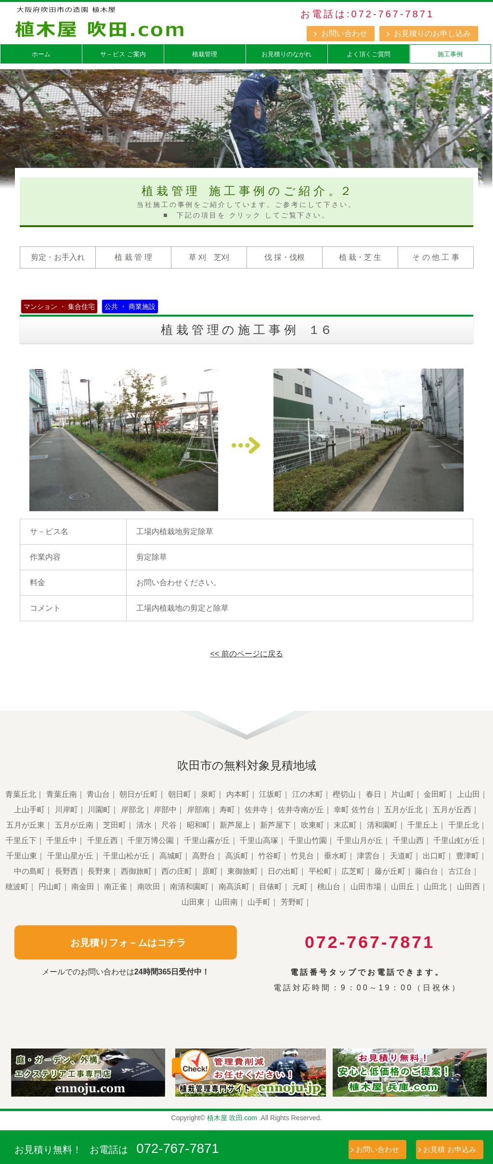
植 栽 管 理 (133, 257)
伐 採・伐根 (284, 257)
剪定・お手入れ (58, 257)
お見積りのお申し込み (432, 33)
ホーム (41, 54)
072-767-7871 (178, 1148)
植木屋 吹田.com (232, 1118)
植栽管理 (204, 54)
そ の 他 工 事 (435, 257)
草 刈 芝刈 (209, 257)
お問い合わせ (344, 33)
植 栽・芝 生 (360, 257)
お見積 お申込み (449, 1149)
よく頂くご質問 (368, 54)
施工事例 (450, 54)
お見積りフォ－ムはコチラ (125, 941)
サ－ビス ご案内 (123, 54)
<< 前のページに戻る (246, 654)
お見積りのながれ (286, 54)
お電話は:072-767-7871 (367, 14)
